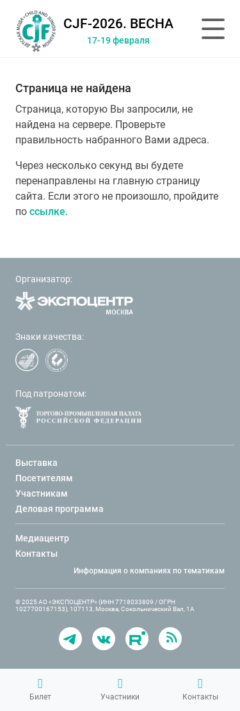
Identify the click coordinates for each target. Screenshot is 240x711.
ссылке (47, 211)
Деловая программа (59, 509)
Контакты (200, 689)
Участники (120, 689)
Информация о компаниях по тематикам (149, 570)
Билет (40, 689)
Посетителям (44, 478)
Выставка (36, 463)
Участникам (41, 493)
